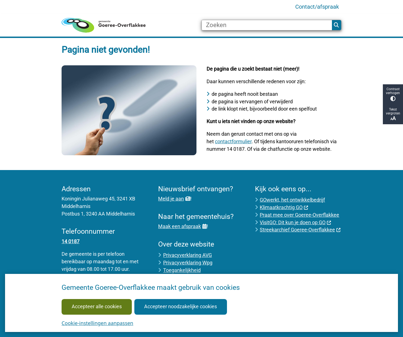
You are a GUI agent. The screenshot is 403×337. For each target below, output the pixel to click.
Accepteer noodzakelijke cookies (180, 306)
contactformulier (233, 141)
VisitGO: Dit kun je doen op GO (295, 222)
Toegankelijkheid (182, 270)
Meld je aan (174, 199)
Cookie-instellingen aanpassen (97, 323)
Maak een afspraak (182, 226)
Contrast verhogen (393, 94)
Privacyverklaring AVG (187, 255)
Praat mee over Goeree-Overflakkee (299, 215)
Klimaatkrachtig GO (284, 207)
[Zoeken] (267, 25)
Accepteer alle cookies (97, 306)
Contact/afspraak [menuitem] (317, 6)
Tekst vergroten (393, 114)
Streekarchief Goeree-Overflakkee (300, 230)
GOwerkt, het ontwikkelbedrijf (292, 200)
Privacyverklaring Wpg (187, 263)
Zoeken (336, 25)
